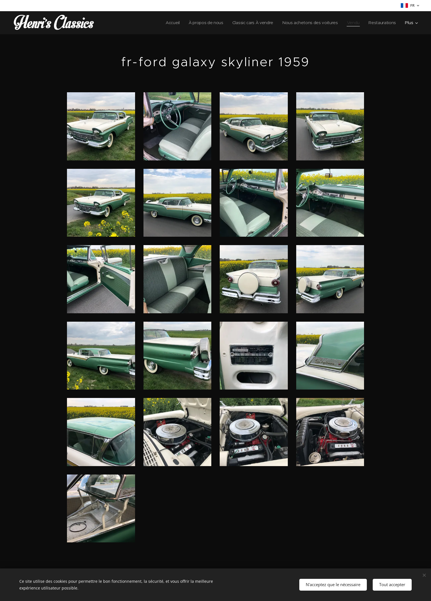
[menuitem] (166, 23)
